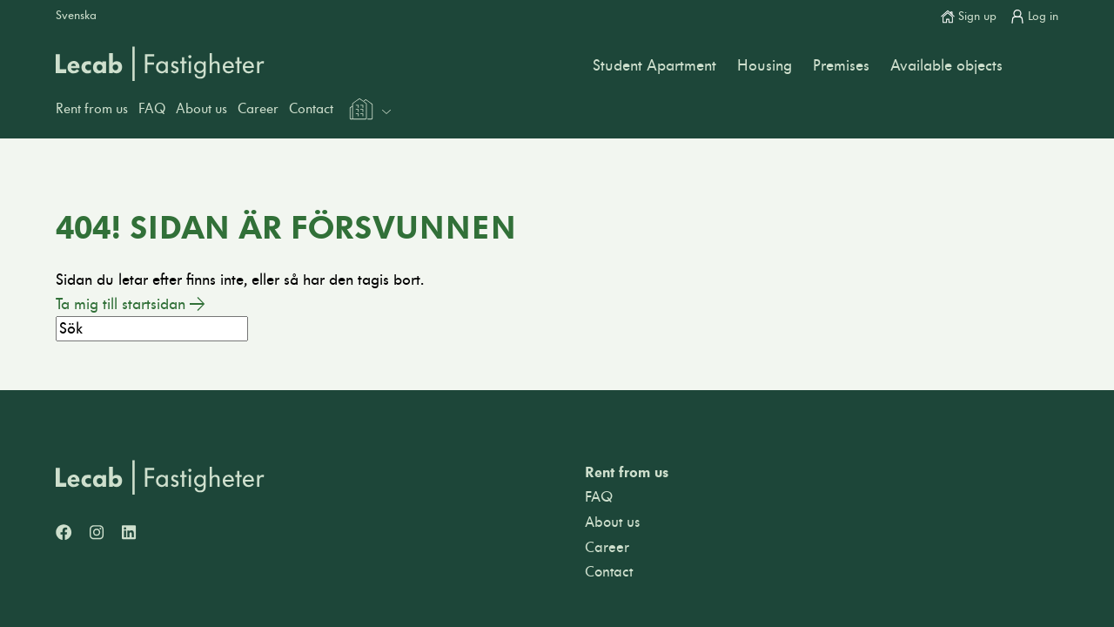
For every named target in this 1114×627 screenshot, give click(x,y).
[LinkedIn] (129, 534)
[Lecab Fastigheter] (160, 477)
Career (258, 109)
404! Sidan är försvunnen (286, 227)
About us (201, 109)
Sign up (969, 16)
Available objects (946, 66)
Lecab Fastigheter (160, 63)
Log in (1034, 16)
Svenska (76, 15)
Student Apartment (654, 66)
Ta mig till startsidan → (130, 304)
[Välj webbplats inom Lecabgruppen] (369, 111)
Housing (764, 66)
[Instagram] (97, 534)
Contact (311, 109)
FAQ (151, 109)
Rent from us (92, 109)
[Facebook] (63, 534)
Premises (841, 66)
